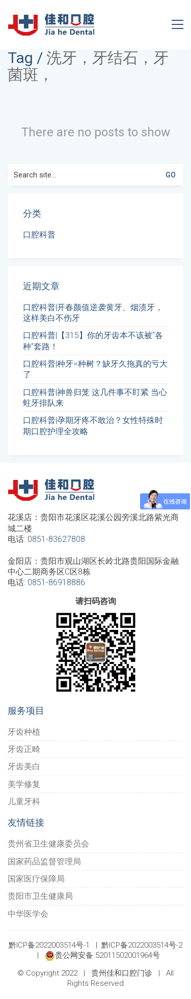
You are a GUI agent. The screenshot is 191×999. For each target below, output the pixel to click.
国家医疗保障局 (36, 879)
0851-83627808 (56, 539)
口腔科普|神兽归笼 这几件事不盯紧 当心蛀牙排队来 (95, 397)
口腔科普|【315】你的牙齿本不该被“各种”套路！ (93, 340)
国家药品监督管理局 (44, 861)
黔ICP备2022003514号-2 (141, 945)
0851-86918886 (56, 582)
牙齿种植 (24, 732)
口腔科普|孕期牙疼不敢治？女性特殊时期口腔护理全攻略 (93, 425)
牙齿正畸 (24, 749)
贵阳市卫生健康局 (40, 896)
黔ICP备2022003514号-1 (49, 945)
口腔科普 (39, 234)
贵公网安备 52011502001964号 (102, 956)
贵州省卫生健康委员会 (48, 844)
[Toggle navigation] (177, 24)
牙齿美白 (24, 766)
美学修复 (24, 784)
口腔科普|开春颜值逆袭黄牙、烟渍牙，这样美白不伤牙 (93, 312)
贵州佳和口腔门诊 (121, 973)
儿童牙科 (24, 801)
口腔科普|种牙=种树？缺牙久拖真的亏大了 (95, 369)
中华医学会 (28, 914)
